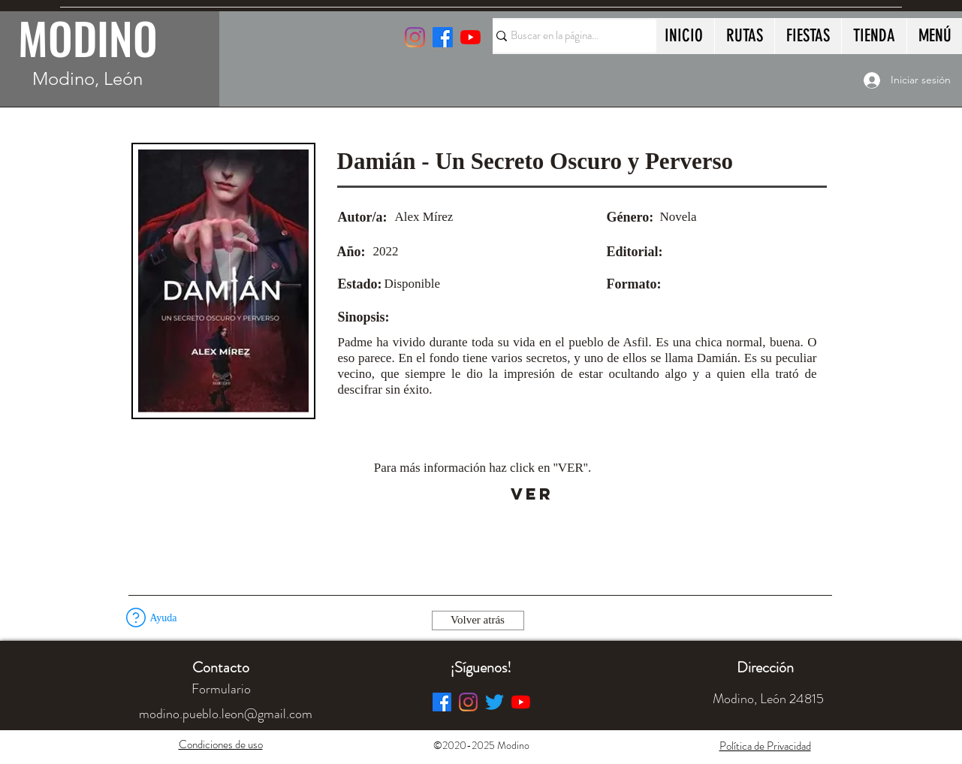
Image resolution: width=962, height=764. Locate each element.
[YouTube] (470, 37)
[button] (136, 617)
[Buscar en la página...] (568, 36)
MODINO (88, 37)
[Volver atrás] (478, 620)
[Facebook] (442, 702)
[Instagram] (415, 37)
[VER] (532, 494)
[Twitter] (494, 702)
